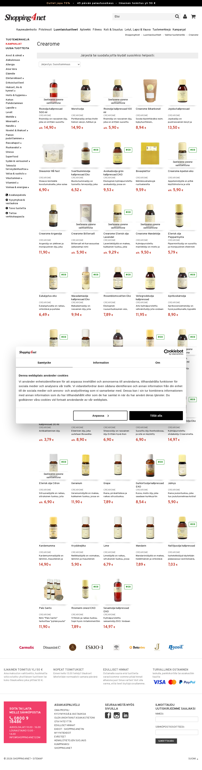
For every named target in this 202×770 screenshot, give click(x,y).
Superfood (12, 156)
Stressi (10, 152)
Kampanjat (179, 30)
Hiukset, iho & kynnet (14, 89)
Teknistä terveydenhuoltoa (17, 167)
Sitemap (38, 758)
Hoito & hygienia (16, 95)
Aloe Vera (11, 69)
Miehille (11, 117)
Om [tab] (157, 362)
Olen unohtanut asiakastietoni (74, 717)
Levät (9, 112)
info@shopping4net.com (24, 737)
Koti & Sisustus (113, 30)
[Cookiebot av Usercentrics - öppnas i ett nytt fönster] (166, 352)
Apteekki (85, 30)
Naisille (11, 126)
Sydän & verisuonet (18, 161)
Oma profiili (61, 710)
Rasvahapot (14, 143)
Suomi (193, 758)
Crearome (193, 35)
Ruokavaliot (14, 147)
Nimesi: (159, 713)
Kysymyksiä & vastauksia (15, 201)
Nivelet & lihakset (17, 130)
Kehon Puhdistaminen (14, 101)
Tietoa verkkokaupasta (15, 215)
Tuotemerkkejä (161, 30)
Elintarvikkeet (15, 78)
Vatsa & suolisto (16, 173)
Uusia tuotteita (17, 48)
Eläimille (10, 73)
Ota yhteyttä (62, 721)
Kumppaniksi (61, 744)
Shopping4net (132, 35)
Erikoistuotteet (15, 82)
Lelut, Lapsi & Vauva (138, 30)
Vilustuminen (14, 178)
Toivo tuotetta (16, 208)
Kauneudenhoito (26, 30)
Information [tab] (101, 362)
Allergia (10, 64)
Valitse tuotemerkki (175, 35)
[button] (193, 16)
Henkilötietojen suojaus (70, 740)
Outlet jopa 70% (58, 3)
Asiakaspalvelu (16, 195)
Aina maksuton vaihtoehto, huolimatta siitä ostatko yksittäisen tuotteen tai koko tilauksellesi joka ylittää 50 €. (26, 675)
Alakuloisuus (13, 60)
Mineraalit (12, 121)
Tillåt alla (156, 415)
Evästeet (60, 736)
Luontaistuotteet (66, 30)
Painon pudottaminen (15, 137)
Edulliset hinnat (64, 725)
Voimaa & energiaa (18, 187)
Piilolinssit (45, 30)
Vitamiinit (12, 182)
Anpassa (100, 415)
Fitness (97, 30)
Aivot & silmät (15, 55)
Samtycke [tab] (44, 362)
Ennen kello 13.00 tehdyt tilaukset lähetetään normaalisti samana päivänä (76, 673)
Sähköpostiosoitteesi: (169, 727)
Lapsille (11, 107)
